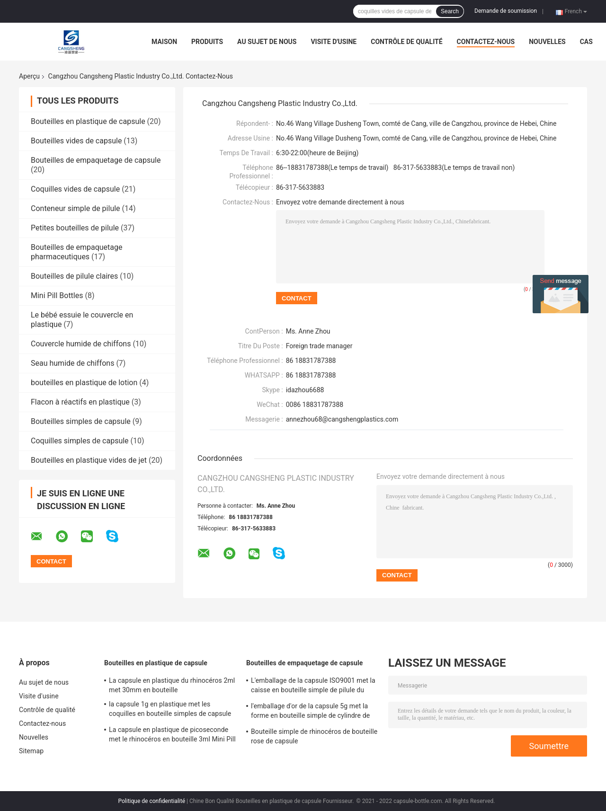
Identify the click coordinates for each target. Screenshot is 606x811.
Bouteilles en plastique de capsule (88, 121)
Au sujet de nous (266, 41)
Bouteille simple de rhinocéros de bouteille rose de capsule (314, 736)
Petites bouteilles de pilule (75, 227)
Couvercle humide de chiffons (81, 343)
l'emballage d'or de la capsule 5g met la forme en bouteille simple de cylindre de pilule (310, 712)
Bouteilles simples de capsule (81, 421)
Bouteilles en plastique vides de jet (89, 460)
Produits (207, 41)
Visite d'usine (333, 41)
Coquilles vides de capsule (75, 189)
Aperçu (29, 76)
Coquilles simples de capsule (80, 440)
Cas (586, 41)
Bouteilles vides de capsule (76, 140)
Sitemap (31, 751)
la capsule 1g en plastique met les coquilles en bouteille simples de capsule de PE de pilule (170, 710)
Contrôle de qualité (406, 41)
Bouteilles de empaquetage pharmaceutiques (77, 252)
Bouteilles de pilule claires (74, 276)
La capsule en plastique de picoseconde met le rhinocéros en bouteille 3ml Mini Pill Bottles (172, 736)
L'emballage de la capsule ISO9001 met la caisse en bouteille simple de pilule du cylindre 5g (313, 686)
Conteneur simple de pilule (75, 208)
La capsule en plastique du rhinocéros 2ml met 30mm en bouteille (172, 685)
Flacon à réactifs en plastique (80, 401)
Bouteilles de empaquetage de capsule (95, 160)
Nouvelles (547, 41)
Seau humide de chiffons (72, 363)
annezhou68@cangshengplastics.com (342, 419)
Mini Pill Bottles (57, 295)
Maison (164, 41)
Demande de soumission (505, 11)
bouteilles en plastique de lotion (84, 382)
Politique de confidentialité (152, 801)
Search (450, 11)
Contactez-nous (486, 41)
